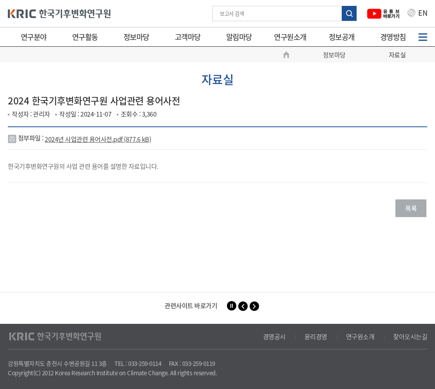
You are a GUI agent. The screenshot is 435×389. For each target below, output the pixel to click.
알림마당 (239, 36)
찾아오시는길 (410, 336)
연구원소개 (290, 36)
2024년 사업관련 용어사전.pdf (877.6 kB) (98, 139)
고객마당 (188, 36)
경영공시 (274, 336)
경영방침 (393, 36)
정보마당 (136, 36)
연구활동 (85, 36)
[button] (243, 306)
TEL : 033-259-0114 (137, 363)
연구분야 (34, 36)
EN (417, 13)
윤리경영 (315, 336)
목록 (411, 208)
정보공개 (342, 36)
